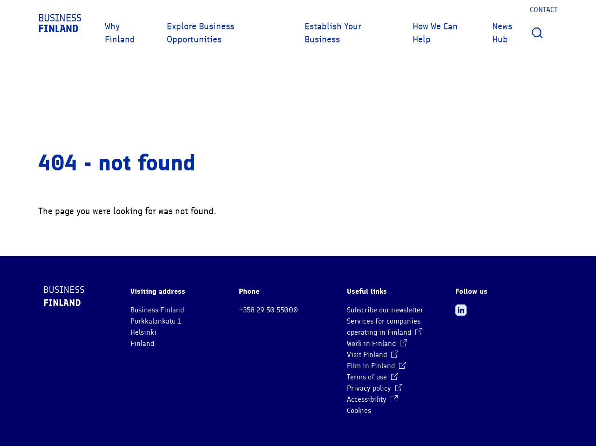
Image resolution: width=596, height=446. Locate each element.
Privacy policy (374, 388)
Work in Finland (377, 343)
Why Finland (120, 32)
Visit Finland (372, 354)
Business (59, 23)
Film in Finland (376, 366)
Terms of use (372, 377)
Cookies (359, 410)
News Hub (502, 32)
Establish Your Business (333, 32)
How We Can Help (435, 32)
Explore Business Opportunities (200, 32)
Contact (544, 9)
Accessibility (372, 399)
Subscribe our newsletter (385, 310)
